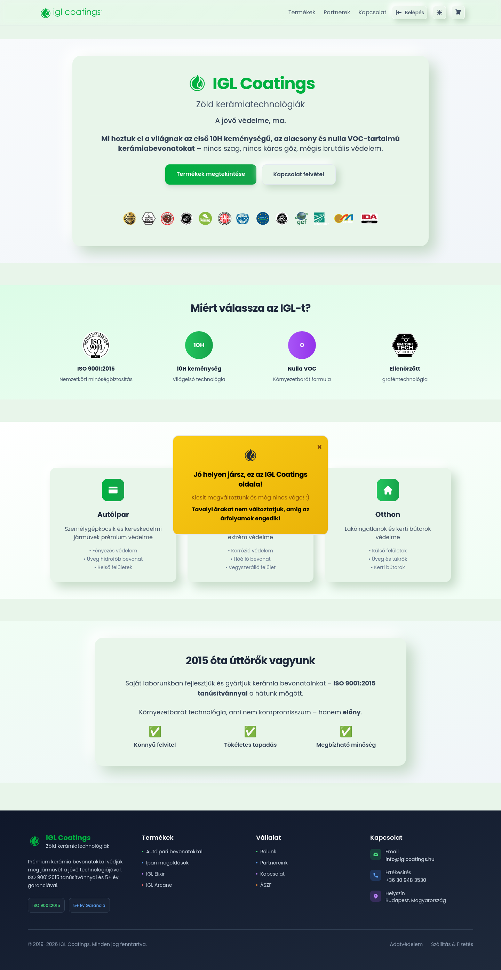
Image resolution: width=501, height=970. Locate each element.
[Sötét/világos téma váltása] (439, 12)
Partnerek (337, 12)
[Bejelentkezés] (409, 12)
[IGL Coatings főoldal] (70, 13)
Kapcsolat (372, 12)
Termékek (301, 12)
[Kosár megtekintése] (458, 12)
